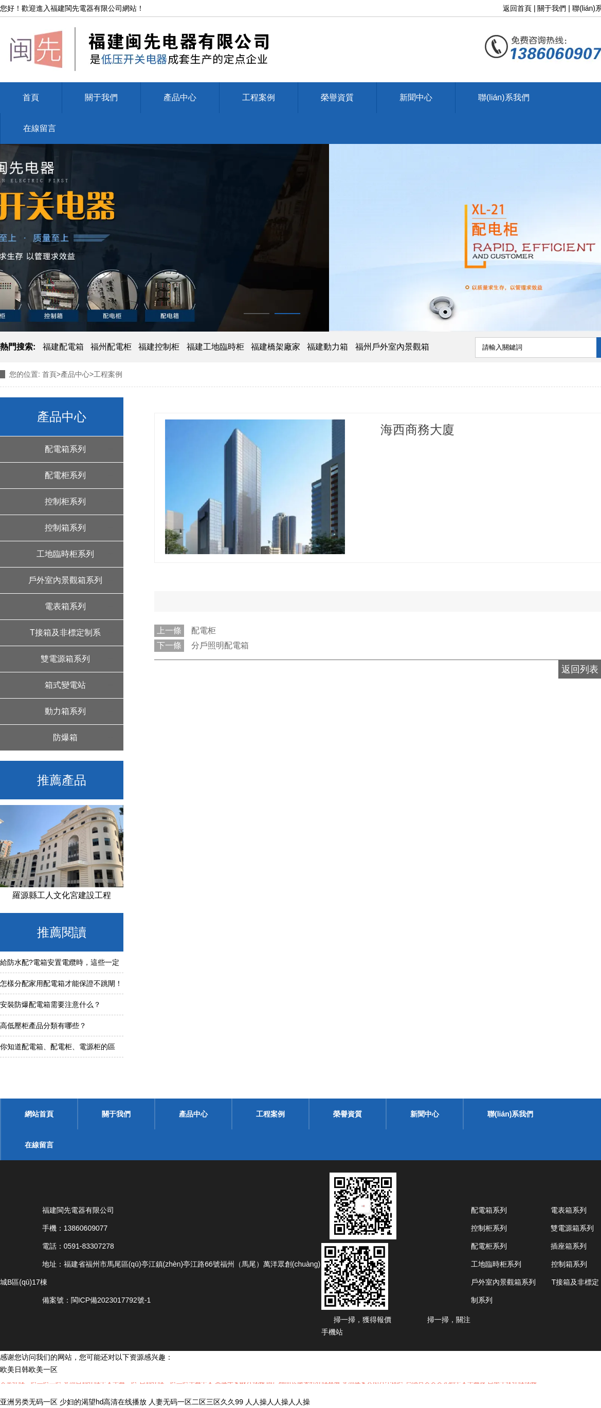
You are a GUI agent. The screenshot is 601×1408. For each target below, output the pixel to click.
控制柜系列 (65, 501)
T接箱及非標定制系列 (65, 637)
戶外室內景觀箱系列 (65, 580)
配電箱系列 (65, 449)
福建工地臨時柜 (215, 346)
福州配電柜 (111, 346)
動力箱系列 (65, 711)
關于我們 (551, 8)
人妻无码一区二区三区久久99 (196, 1402)
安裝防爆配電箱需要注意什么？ (50, 1004)
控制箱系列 (65, 527)
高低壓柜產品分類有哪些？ (43, 1025)
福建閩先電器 (72, 8)
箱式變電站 (65, 685)
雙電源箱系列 (65, 658)
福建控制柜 (158, 346)
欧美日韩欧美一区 (29, 1369)
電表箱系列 (65, 606)
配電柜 (203, 630)
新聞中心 (415, 97)
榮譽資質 (337, 97)
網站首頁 (39, 1114)
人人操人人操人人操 (277, 1402)
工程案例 (258, 97)
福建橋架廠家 (275, 346)
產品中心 (179, 97)
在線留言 (39, 128)
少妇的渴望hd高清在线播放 (103, 1402)
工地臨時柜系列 (65, 554)
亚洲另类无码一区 (29, 1402)
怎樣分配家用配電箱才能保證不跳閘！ (61, 983)
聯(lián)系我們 (504, 97)
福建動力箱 (327, 346)
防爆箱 (65, 737)
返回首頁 (517, 8)
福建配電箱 (63, 346)
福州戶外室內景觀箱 (392, 346)
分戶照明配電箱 (220, 645)
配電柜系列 (65, 475)
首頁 (31, 97)
